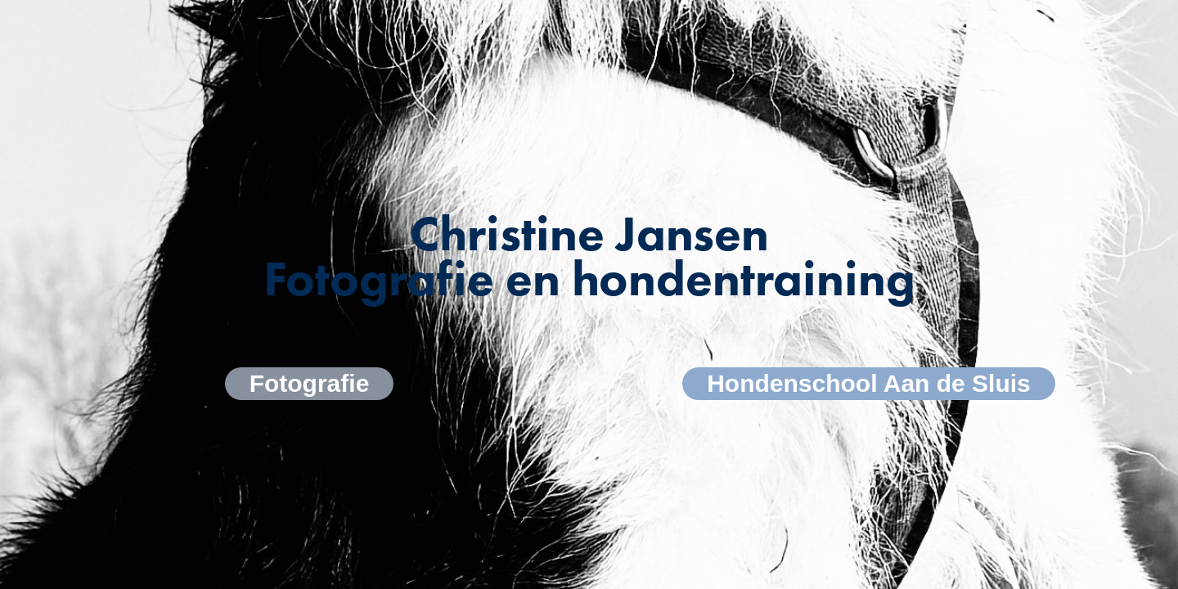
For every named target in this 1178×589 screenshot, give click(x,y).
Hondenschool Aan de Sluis (869, 383)
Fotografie (310, 383)
